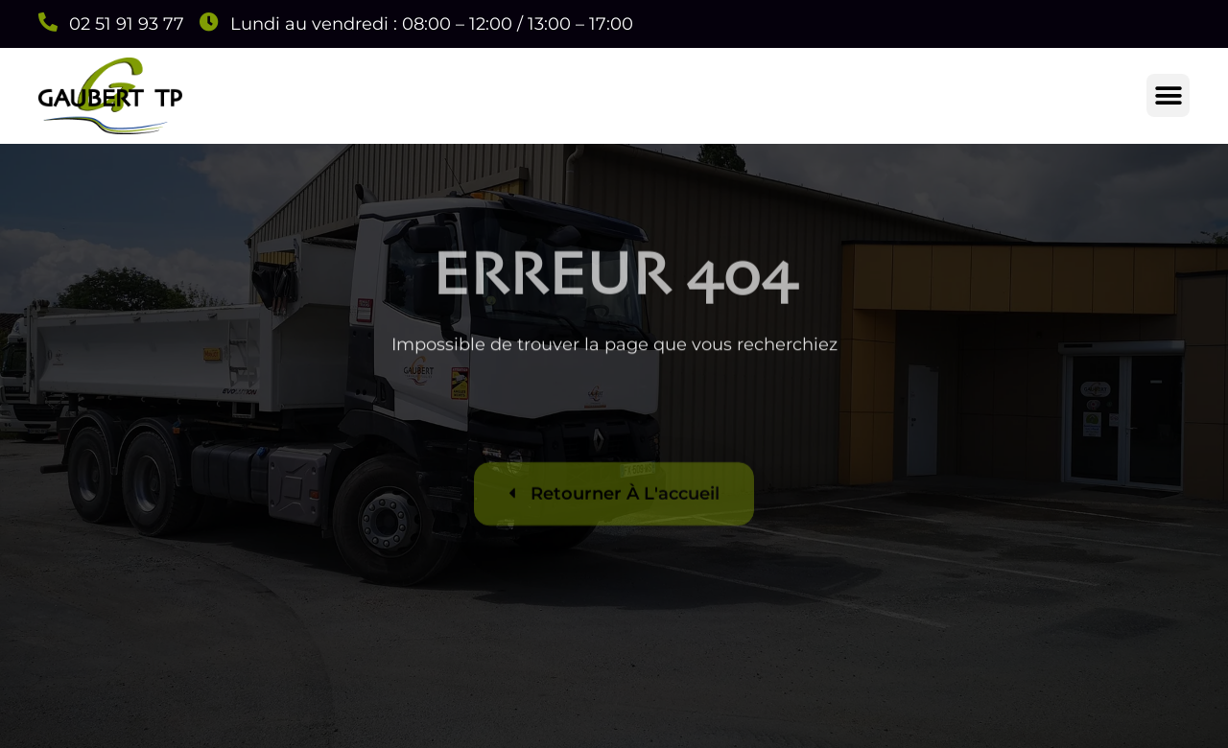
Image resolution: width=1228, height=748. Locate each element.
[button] (1168, 95)
